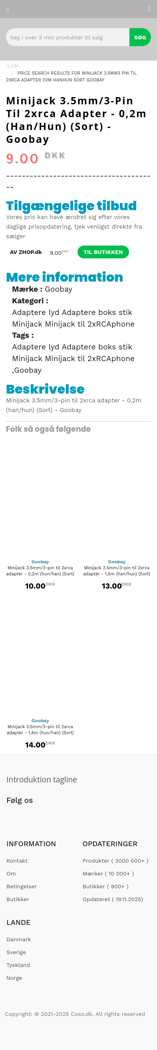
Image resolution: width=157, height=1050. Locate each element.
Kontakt (17, 860)
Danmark (18, 939)
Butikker (17, 899)
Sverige (16, 952)
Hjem (12, 66)
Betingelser (21, 886)
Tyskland (18, 965)
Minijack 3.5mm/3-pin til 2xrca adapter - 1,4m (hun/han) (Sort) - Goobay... (40, 732)
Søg (140, 37)
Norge (14, 978)
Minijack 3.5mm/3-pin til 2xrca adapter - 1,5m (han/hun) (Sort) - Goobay (116, 574)
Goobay (58, 289)
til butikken (103, 252)
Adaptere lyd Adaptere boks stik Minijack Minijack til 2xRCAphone (73, 318)
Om (11, 873)
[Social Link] (13, 817)
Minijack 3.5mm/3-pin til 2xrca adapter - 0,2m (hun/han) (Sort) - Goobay (40, 574)
